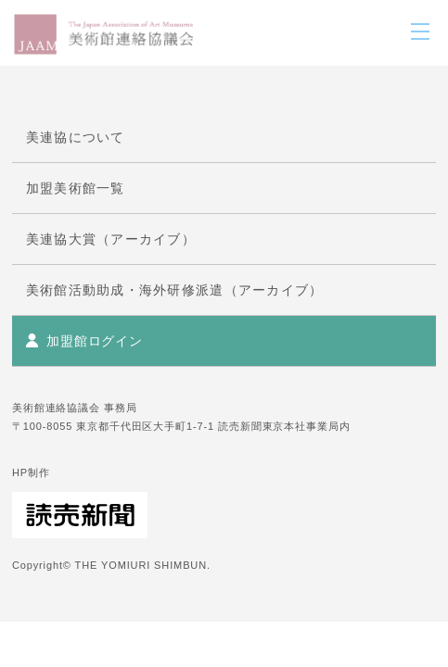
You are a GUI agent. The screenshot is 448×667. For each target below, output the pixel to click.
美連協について (75, 137)
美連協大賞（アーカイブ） (111, 239)
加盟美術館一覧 (75, 188)
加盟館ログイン (94, 340)
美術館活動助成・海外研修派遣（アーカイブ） (174, 289)
